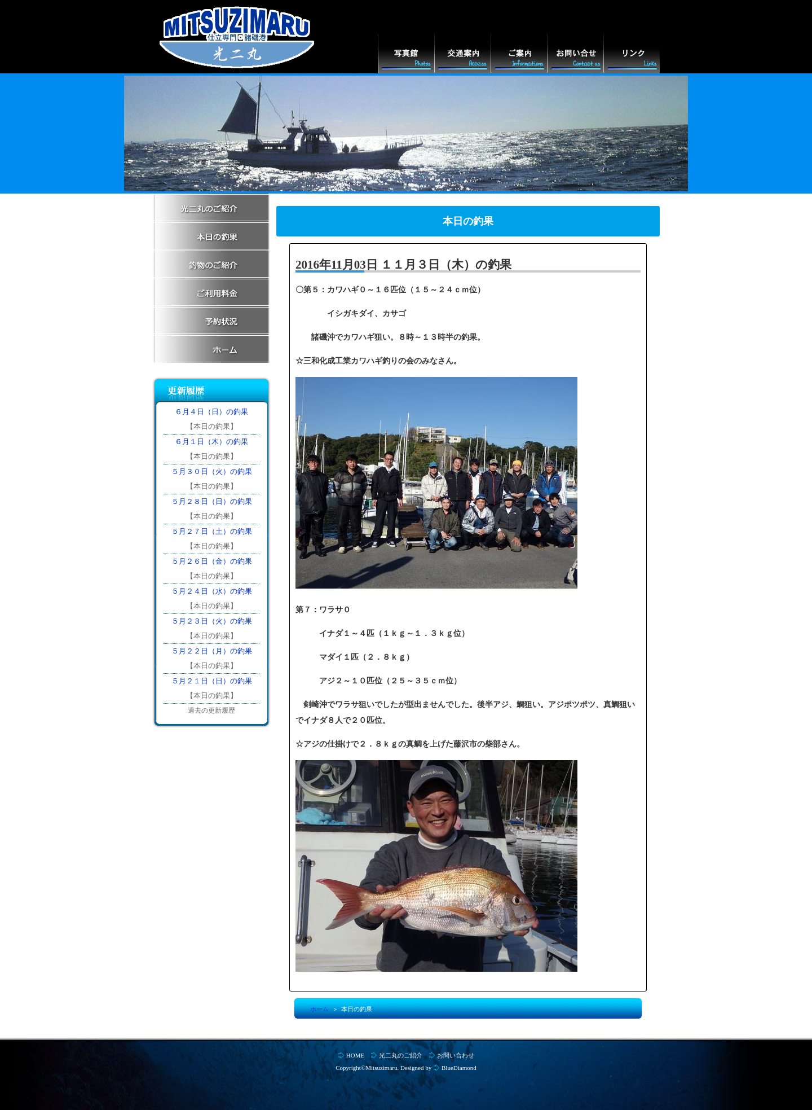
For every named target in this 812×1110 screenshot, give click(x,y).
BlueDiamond (459, 1067)
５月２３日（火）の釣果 (211, 621)
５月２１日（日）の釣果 (211, 681)
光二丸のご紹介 (400, 1055)
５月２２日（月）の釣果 (211, 651)
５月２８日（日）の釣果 (211, 501)
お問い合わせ (455, 1055)
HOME (355, 1055)
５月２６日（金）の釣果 (211, 561)
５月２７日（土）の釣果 (211, 531)
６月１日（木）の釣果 (211, 441)
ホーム (319, 1009)
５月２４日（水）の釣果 (211, 591)
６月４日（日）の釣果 (211, 411)
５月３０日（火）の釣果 (211, 471)
